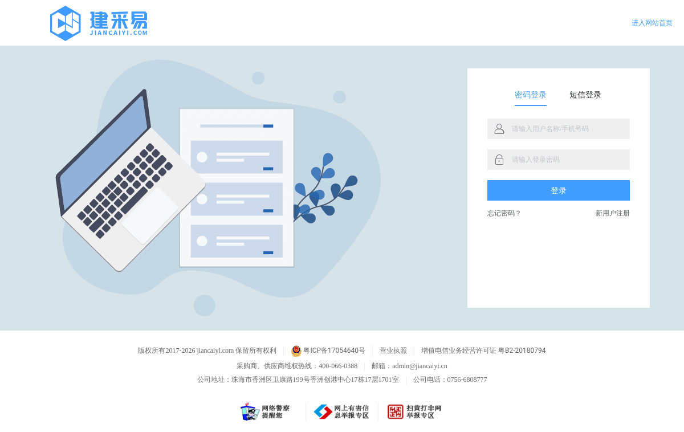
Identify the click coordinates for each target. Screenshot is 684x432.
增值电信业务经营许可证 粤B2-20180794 (483, 350)
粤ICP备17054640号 (328, 351)
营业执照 (393, 350)
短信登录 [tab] (585, 94)
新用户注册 (613, 213)
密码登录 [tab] (531, 94)
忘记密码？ (504, 213)
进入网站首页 (652, 23)
